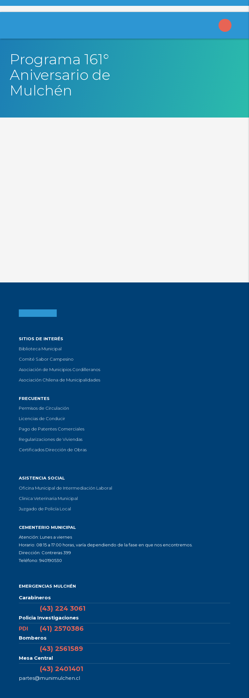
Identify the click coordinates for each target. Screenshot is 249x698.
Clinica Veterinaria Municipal (48, 498)
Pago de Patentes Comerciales (51, 428)
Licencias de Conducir (42, 418)
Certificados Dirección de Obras (53, 449)
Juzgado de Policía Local (45, 508)
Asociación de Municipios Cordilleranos (59, 369)
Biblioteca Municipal (40, 348)
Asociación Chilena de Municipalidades (59, 379)
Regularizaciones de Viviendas (50, 439)
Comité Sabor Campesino (46, 359)
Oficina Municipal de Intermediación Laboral (65, 488)
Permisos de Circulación (44, 408)
